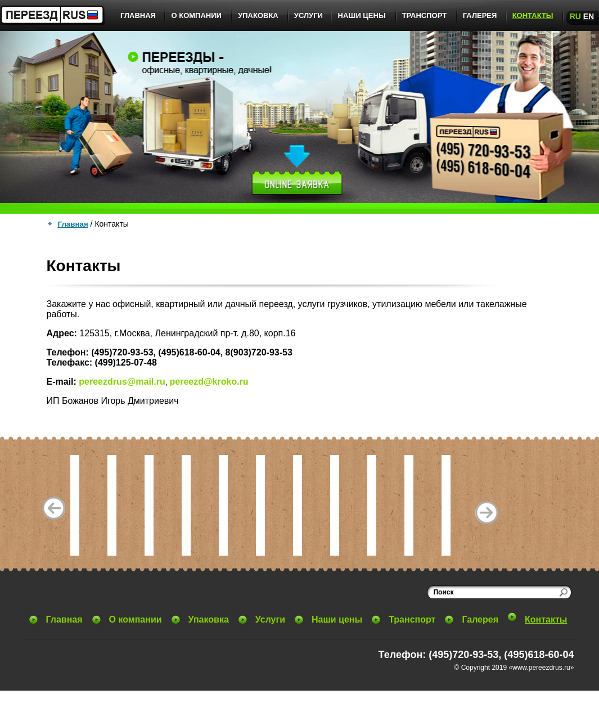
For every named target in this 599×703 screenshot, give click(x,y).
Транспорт (424, 15)
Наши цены (362, 15)
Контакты (532, 15)
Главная (138, 15)
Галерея (480, 15)
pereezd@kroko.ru (209, 381)
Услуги (308, 15)
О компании (196, 15)
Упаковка (258, 15)
